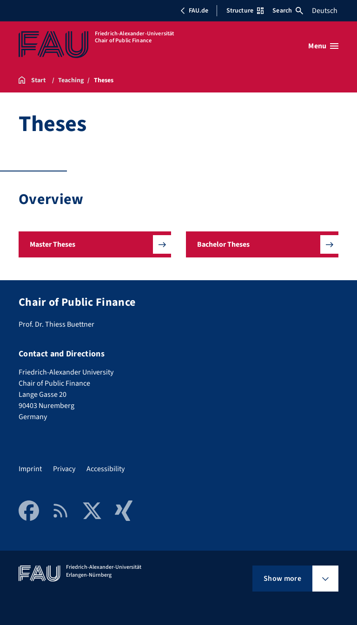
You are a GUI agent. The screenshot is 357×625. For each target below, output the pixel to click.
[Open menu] (323, 46)
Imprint (30, 469)
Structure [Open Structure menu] (245, 10)
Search (287, 10)
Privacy (64, 469)
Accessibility (105, 469)
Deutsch (324, 11)
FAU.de (194, 10)
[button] (95, 244)
